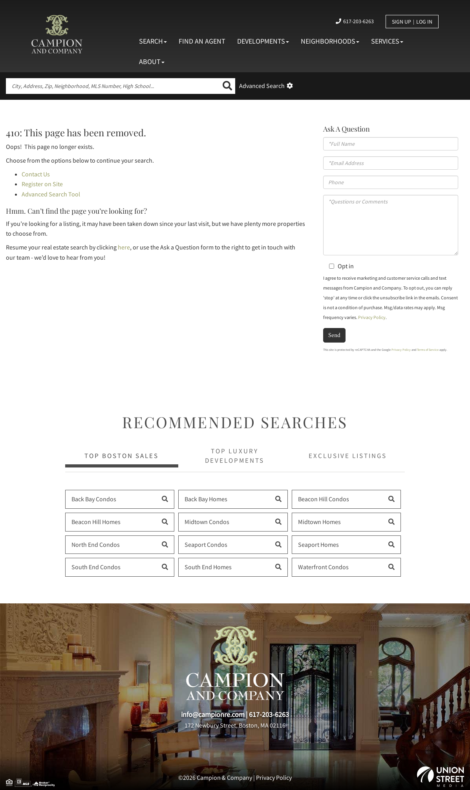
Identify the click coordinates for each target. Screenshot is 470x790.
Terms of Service (428, 350)
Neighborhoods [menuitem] (330, 41)
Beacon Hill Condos (323, 499)
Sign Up (401, 21)
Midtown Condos (207, 522)
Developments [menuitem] (263, 41)
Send (334, 335)
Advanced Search (262, 86)
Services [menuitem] (387, 41)
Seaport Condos (206, 544)
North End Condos (95, 544)
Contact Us (36, 174)
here (124, 247)
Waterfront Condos (323, 567)
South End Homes (208, 567)
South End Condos (96, 567)
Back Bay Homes (206, 499)
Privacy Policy (372, 317)
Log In (424, 21)
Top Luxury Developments (234, 456)
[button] (227, 86)
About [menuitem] (152, 61)
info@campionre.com (213, 714)
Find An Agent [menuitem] (202, 41)
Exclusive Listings (348, 455)
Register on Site (42, 184)
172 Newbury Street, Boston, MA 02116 (235, 725)
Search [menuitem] (153, 41)
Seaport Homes (318, 544)
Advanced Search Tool (51, 194)
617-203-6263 (358, 21)
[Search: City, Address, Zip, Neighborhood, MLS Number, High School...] (112, 86)
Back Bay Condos (93, 499)
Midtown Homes (319, 522)
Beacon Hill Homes (96, 522)
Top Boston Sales (121, 455)
